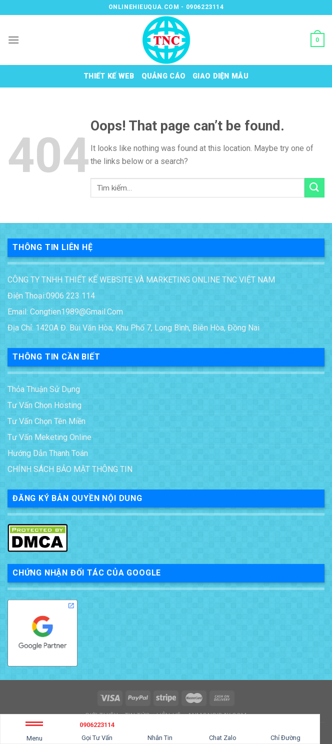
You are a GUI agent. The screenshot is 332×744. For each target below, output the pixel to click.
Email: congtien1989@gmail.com (65, 311)
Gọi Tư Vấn (97, 730)
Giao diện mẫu (220, 76)
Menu (34, 733)
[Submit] (314, 188)
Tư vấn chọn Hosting (45, 405)
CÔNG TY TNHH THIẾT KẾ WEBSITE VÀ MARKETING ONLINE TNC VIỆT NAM (141, 279)
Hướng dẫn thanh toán (48, 453)
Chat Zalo (222, 730)
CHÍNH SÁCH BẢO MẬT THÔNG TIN (70, 469)
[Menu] (14, 40)
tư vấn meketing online (50, 437)
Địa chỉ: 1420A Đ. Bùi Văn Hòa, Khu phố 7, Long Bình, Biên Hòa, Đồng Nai (134, 327)
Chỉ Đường (285, 730)
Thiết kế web (109, 76)
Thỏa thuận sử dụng (44, 389)
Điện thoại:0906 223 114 (51, 295)
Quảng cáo (164, 76)
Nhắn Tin (160, 730)
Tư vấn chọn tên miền (47, 421)
